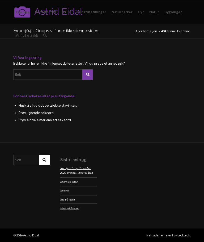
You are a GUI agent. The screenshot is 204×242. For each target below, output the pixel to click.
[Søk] (45, 35)
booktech (183, 235)
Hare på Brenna (69, 208)
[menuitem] (22, 12)
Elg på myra (67, 199)
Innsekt (64, 190)
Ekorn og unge (69, 181)
